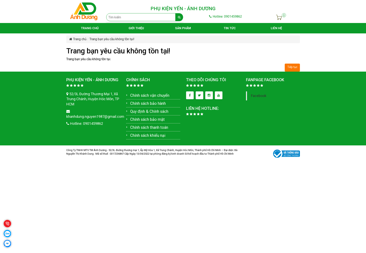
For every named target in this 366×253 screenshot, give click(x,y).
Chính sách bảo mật (147, 119)
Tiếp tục (292, 67)
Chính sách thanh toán (149, 127)
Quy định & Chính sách (149, 111)
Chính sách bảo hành (148, 103)
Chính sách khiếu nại (147, 135)
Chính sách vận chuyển (149, 95)
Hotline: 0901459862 (225, 16)
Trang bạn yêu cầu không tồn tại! (111, 39)
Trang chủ (77, 39)
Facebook (258, 96)
